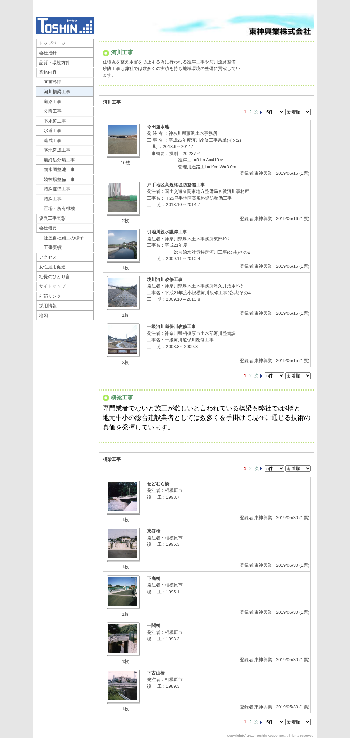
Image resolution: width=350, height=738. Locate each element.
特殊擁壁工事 (54, 188)
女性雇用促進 (52, 266)
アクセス (48, 257)
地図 (43, 315)
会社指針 (48, 52)
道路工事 (50, 101)
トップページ (52, 43)
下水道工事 (52, 121)
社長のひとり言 (54, 276)
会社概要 (48, 227)
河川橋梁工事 (54, 91)
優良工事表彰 (52, 218)
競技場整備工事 (57, 179)
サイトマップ (52, 286)
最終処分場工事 (57, 159)
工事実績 (50, 247)
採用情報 (48, 305)
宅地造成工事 (54, 150)
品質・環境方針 (54, 62)
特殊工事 (50, 198)
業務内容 (48, 72)
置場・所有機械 (57, 208)
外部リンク (50, 296)
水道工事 (50, 130)
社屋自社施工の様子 (61, 237)
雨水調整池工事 (57, 169)
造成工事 (50, 140)
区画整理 (50, 82)
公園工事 (50, 111)
